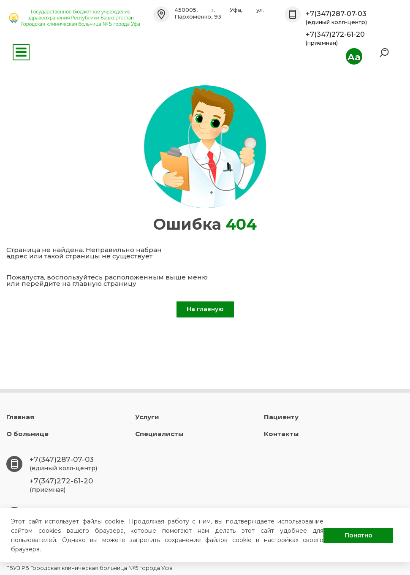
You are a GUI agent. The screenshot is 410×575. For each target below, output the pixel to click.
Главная (20, 417)
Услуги (147, 417)
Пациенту (281, 417)
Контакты (281, 434)
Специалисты (159, 434)
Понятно (358, 535)
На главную (205, 309)
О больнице (27, 434)
